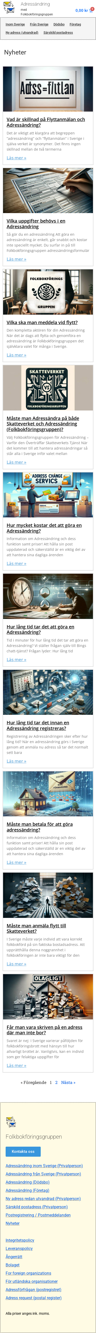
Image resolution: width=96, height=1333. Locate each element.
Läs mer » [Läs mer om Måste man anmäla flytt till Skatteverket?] (16, 964)
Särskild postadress (58, 32)
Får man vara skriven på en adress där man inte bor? (44, 1030)
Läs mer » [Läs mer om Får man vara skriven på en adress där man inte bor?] (16, 1065)
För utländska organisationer (32, 1281)
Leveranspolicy (19, 1248)
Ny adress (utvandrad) (22, 32)
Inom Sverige (15, 24)
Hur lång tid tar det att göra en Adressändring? (40, 629)
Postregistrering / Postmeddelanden (38, 1215)
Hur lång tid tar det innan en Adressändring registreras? (38, 725)
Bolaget (12, 1265)
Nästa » (68, 1082)
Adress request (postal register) (34, 1297)
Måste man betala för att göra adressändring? (40, 827)
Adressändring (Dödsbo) (28, 1182)
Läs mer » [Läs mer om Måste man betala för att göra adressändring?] (16, 862)
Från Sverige (39, 24)
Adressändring (35, 4)
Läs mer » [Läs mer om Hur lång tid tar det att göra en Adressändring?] (16, 659)
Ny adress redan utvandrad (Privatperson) (43, 1198)
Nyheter (12, 1223)
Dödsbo (59, 24)
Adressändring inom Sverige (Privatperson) (44, 1165)
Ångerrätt (14, 1256)
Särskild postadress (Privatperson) (37, 1206)
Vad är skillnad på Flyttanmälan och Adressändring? (46, 122)
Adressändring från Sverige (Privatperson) (43, 1174)
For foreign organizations (28, 1273)
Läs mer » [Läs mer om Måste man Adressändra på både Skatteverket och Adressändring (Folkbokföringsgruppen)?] (16, 462)
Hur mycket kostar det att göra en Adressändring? (44, 528)
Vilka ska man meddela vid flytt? (42, 322)
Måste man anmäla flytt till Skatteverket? (36, 928)
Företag (75, 24)
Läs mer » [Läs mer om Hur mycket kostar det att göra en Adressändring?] (16, 563)
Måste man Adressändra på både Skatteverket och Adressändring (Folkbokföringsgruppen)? (43, 423)
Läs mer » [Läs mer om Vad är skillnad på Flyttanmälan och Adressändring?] (16, 158)
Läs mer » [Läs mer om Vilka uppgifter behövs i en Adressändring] (16, 259)
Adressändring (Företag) (27, 1190)
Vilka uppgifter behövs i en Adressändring (36, 224)
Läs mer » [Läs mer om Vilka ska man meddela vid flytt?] (16, 355)
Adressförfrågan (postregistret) (33, 1289)
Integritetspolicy (20, 1240)
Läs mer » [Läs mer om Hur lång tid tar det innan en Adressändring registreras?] (16, 761)
